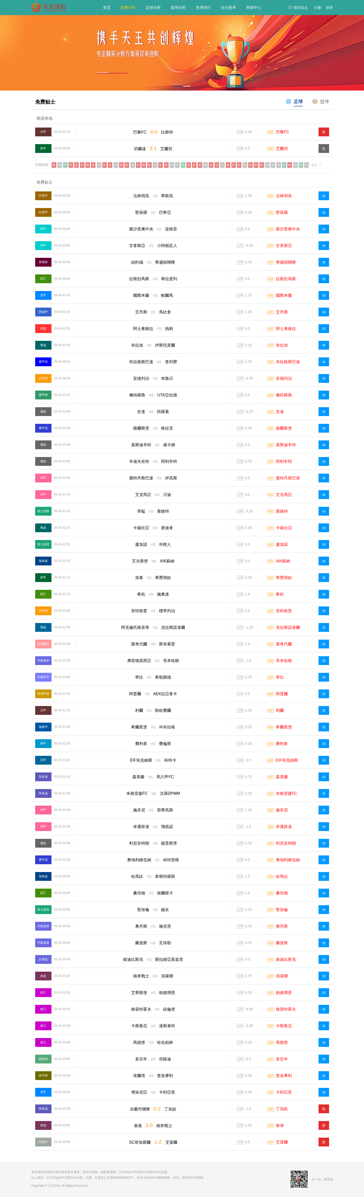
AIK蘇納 (283, 561)
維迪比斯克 (286, 959)
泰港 (280, 1125)
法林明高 (284, 196)
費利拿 (282, 743)
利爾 (280, 710)
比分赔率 (228, 7)
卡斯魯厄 (284, 1026)
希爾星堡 (284, 727)
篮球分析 (178, 7)
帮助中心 (253, 7)
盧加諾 (282, 544)
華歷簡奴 (284, 577)
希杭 (280, 594)
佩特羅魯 (284, 395)
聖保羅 (282, 212)
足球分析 (153, 7)
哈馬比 (282, 876)
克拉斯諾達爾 (288, 627)
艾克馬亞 (284, 494)
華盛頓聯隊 (286, 262)
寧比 (280, 677)
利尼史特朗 (286, 843)
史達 (280, 411)
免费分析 (128, 7)
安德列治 (284, 378)
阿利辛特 (284, 461)
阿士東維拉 (286, 328)
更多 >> (316, 165)
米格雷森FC (286, 793)
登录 (329, 8)
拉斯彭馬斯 (286, 279)
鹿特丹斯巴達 (288, 478)
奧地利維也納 (288, 860)
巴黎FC (282, 132)
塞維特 (282, 511)
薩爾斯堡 (284, 428)
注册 (317, 8)
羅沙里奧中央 (288, 229)
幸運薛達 (284, 826)
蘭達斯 (282, 943)
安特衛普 (284, 611)
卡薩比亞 (284, 528)
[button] (177, 86)
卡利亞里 (284, 1092)
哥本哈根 (284, 660)
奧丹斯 (282, 926)
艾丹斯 (282, 312)
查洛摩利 (284, 1076)
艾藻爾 (282, 1142)
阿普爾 (282, 694)
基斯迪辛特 (286, 445)
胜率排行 (203, 7)
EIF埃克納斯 (287, 760)
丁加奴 (282, 1109)
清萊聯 (282, 976)
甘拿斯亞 (284, 245)
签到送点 (301, 8)
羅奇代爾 (284, 644)
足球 (294, 101)
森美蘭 (282, 777)
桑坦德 (282, 893)
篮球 (320, 101)
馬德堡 (282, 1042)
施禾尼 (282, 810)
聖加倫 (282, 909)
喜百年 (282, 1059)
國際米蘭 (284, 295)
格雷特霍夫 (286, 1009)
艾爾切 (282, 148)
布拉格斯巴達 (288, 362)
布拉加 (282, 345)
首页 (107, 7)
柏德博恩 (284, 992)
